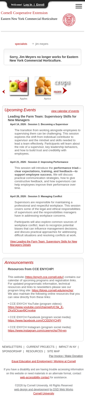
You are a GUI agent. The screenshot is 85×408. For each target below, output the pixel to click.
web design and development (31, 389)
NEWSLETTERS (12, 346)
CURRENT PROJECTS (40, 346)
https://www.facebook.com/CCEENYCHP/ (34, 320)
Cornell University (43, 393)
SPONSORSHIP (12, 351)
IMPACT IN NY (67, 346)
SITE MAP (53, 351)
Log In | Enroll (34, 4)
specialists (21, 44)
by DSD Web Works (61, 389)
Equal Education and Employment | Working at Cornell (44, 361)
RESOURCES (34, 351)
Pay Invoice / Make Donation (66, 356)
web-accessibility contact (34, 377)
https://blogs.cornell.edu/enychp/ (52, 290)
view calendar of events (65, 111)
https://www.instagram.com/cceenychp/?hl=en (37, 330)
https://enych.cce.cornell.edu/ (44, 277)
